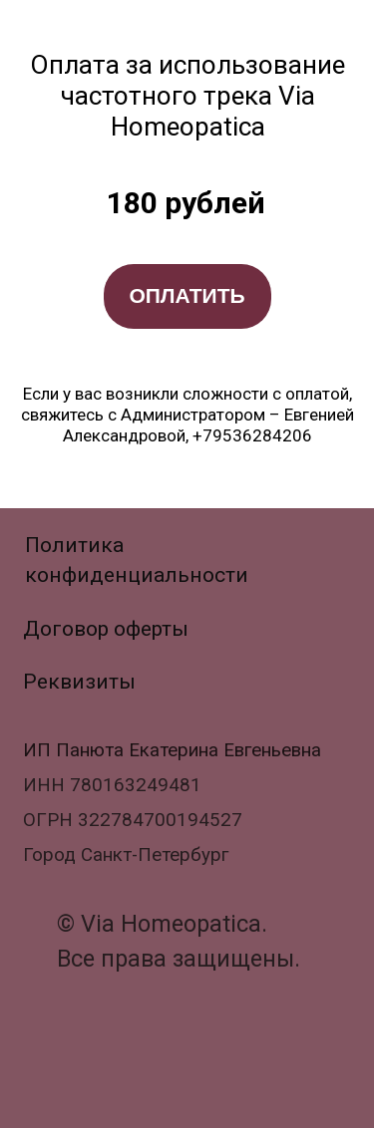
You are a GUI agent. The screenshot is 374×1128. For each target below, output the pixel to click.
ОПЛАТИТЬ (186, 295)
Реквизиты (79, 681)
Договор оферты (105, 628)
